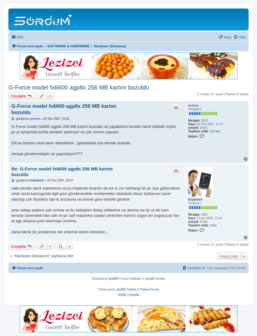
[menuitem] (17, 37)
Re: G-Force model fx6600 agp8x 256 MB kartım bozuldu (61, 171)
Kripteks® (195, 199)
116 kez (215, 131)
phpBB (113, 278)
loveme (193, 105)
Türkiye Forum (149, 289)
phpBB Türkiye (126, 289)
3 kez (213, 225)
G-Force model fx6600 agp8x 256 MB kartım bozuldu (78, 87)
